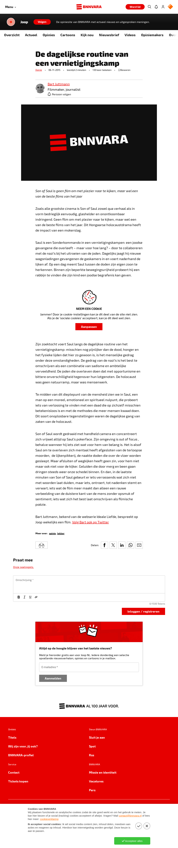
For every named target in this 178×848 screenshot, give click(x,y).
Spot (92, 746)
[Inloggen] (163, 7)
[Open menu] (10, 6)
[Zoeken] (149, 7)
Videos (130, 35)
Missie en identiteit (102, 772)
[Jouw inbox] (156, 7)
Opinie (38, 69)
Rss (91, 755)
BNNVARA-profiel (21, 755)
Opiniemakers (152, 35)
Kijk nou (87, 35)
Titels (12, 737)
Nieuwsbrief (109, 35)
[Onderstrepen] (30, 597)
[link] (40, 89)
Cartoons (67, 35)
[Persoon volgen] (59, 94)
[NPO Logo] (170, 7)
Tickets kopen (18, 781)
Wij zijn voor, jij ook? (23, 746)
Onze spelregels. (23, 567)
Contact (13, 772)
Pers (92, 790)
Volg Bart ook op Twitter (90, 522)
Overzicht (12, 35)
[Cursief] (24, 597)
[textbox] (89, 584)
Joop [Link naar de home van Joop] (24, 22)
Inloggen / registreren (143, 611)
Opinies (49, 35)
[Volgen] (42, 22)
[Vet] (18, 597)
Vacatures (96, 781)
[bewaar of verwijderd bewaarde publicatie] (124, 70)
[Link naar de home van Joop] (11, 22)
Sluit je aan (97, 737)
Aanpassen (89, 326)
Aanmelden (53, 678)
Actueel (31, 35)
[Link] (36, 597)
